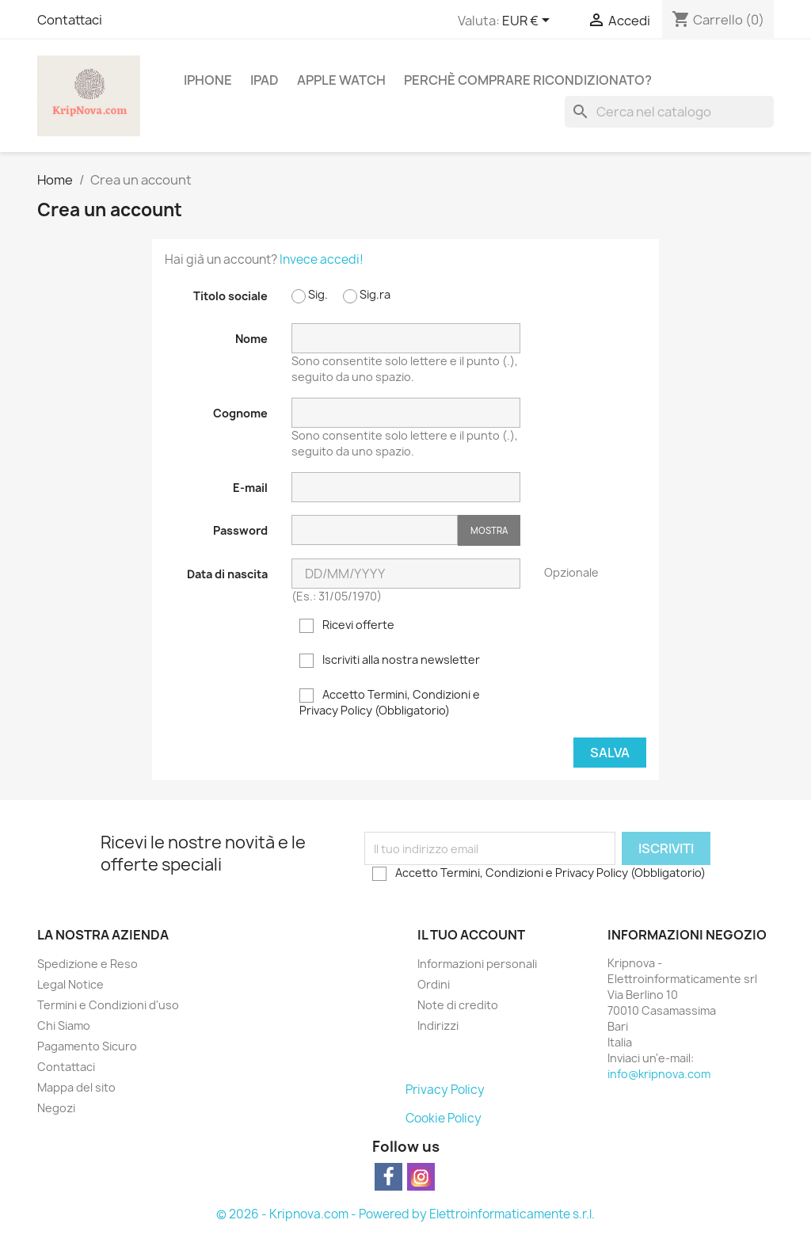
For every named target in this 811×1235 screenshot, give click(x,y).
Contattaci (69, 20)
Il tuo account (471, 934)
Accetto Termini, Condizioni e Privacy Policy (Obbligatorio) (389, 702)
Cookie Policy (444, 1118)
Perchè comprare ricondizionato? (528, 80)
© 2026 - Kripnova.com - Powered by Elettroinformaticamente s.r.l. (405, 1214)
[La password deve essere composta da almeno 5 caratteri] (374, 530)
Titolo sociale (230, 295)
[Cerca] (669, 112)
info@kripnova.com (658, 1073)
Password (240, 530)
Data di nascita (227, 573)
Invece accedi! (322, 259)
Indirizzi (438, 1025)
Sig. (309, 295)
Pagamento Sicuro (87, 1046)
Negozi (56, 1107)
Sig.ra (366, 295)
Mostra (489, 530)
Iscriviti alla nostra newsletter (389, 660)
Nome (251, 338)
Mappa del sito (76, 1087)
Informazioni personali (477, 963)
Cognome (240, 413)
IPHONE (208, 80)
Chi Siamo (63, 1025)
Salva (610, 752)
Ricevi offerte (346, 625)
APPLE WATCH (341, 80)
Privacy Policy (445, 1089)
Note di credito (457, 1004)
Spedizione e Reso (87, 963)
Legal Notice (70, 984)
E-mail (250, 487)
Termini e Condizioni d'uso (108, 1004)
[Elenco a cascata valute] (528, 21)
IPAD (264, 80)
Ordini (433, 984)
